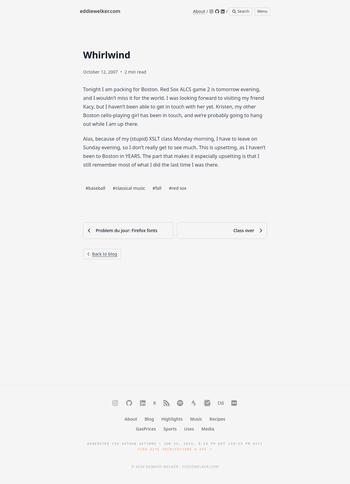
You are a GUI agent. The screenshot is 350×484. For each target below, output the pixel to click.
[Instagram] (211, 11)
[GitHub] (217, 11)
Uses (189, 429)
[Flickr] (234, 403)
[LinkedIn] (223, 11)
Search (240, 11)
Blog (149, 419)
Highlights (172, 419)
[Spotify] (180, 403)
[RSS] (166, 403)
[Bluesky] (154, 403)
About (199, 11)
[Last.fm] (221, 403)
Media (207, 429)
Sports (170, 429)
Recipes (217, 419)
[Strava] (194, 403)
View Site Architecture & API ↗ (174, 449)
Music (196, 419)
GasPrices (146, 429)
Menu (262, 11)
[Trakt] (207, 403)
